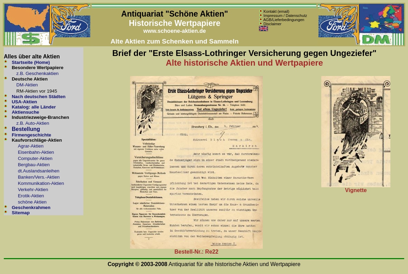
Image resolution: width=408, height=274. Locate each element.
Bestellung (26, 129)
